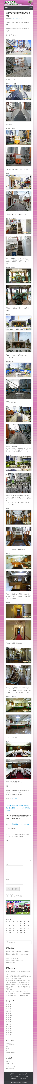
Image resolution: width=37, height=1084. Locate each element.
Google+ (15, 895)
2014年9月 (8, 1017)
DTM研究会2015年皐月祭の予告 (14, 960)
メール (8, 872)
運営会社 (25, 1076)
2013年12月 (9, 1030)
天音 (7, 1046)
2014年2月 (8, 1028)
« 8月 (7, 936)
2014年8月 (8, 1019)
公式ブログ (13, 1078)
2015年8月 (8, 1004)
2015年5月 (8, 1006)
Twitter (11, 895)
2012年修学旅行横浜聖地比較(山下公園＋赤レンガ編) (12, 808)
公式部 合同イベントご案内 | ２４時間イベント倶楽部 (18, 987)
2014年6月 (8, 1024)
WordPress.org (10, 1068)
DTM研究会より (10, 1044)
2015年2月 (8, 1011)
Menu (6, 7)
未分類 (7, 1048)
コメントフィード (10, 1066)
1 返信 (15, 798)
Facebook (7, 895)
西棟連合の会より (10, 1052)
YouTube (20, 895)
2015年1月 (8, 1013)
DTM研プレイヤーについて (13, 958)
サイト (7, 879)
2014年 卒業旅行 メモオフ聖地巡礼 (16, 971)
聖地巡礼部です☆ (10, 962)
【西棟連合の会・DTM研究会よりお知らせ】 (18, 952)
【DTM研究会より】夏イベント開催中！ (16, 984)
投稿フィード (9, 1064)
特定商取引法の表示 (22, 1074)
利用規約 (12, 1074)
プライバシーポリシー (14, 1076)
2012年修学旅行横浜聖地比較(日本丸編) (16, 976)
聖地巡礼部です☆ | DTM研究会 (20, 824)
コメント (8, 840)
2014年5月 (8, 1026)
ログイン (8, 1061)
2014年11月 (9, 1015)
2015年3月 (8, 1009)
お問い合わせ (23, 1078)
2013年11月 (9, 1032)
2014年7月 (8, 1022)
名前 (7, 864)
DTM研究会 (10, 2)
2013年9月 (8, 1035)
